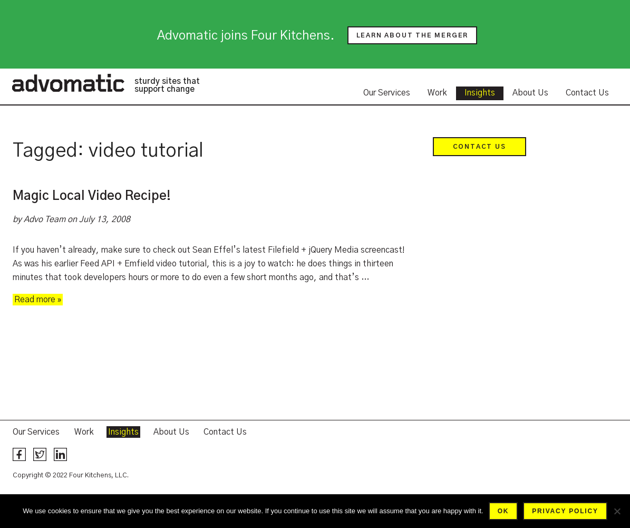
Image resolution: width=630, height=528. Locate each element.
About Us (530, 93)
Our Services (386, 93)
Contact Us (587, 93)
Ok (503, 511)
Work (437, 93)
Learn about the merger (412, 35)
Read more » (37, 299)
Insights (479, 93)
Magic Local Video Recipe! (92, 196)
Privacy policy (565, 511)
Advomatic (68, 83)
